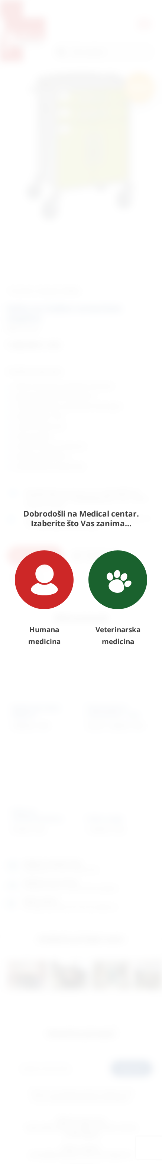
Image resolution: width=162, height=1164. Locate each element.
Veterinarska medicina (117, 598)
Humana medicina (44, 598)
